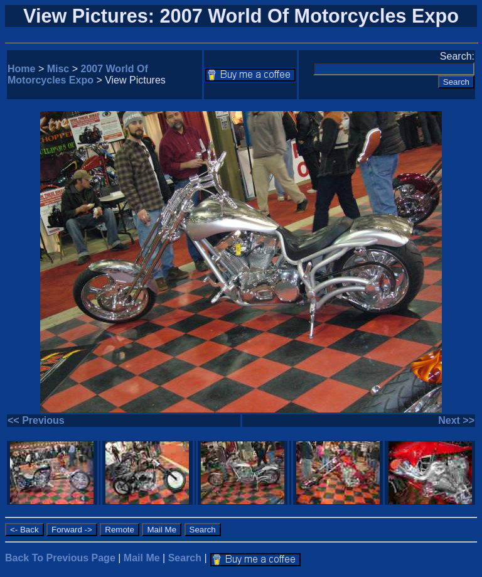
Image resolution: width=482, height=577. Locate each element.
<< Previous (36, 420)
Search (184, 558)
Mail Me (142, 558)
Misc (58, 68)
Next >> (456, 420)
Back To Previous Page (60, 558)
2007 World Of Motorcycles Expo (78, 74)
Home (21, 68)
